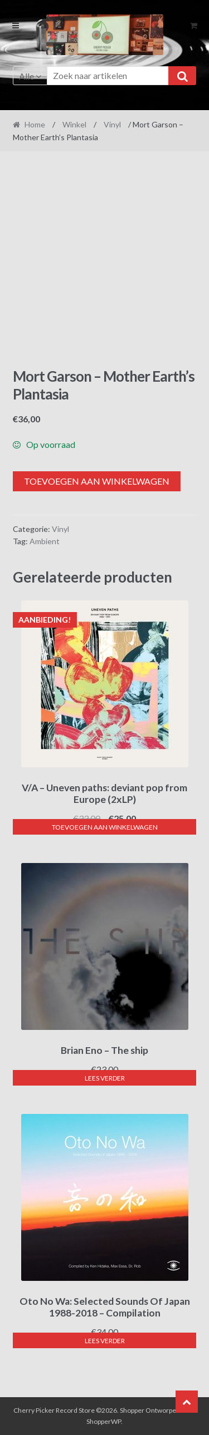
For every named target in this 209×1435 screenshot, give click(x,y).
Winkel (74, 124)
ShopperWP (103, 1421)
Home (35, 124)
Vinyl (112, 124)
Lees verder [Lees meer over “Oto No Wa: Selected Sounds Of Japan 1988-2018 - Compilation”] (105, 1341)
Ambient (45, 541)
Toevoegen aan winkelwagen (96, 481)
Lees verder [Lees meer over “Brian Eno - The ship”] (105, 1078)
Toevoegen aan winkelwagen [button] (105, 827)
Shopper (132, 1410)
